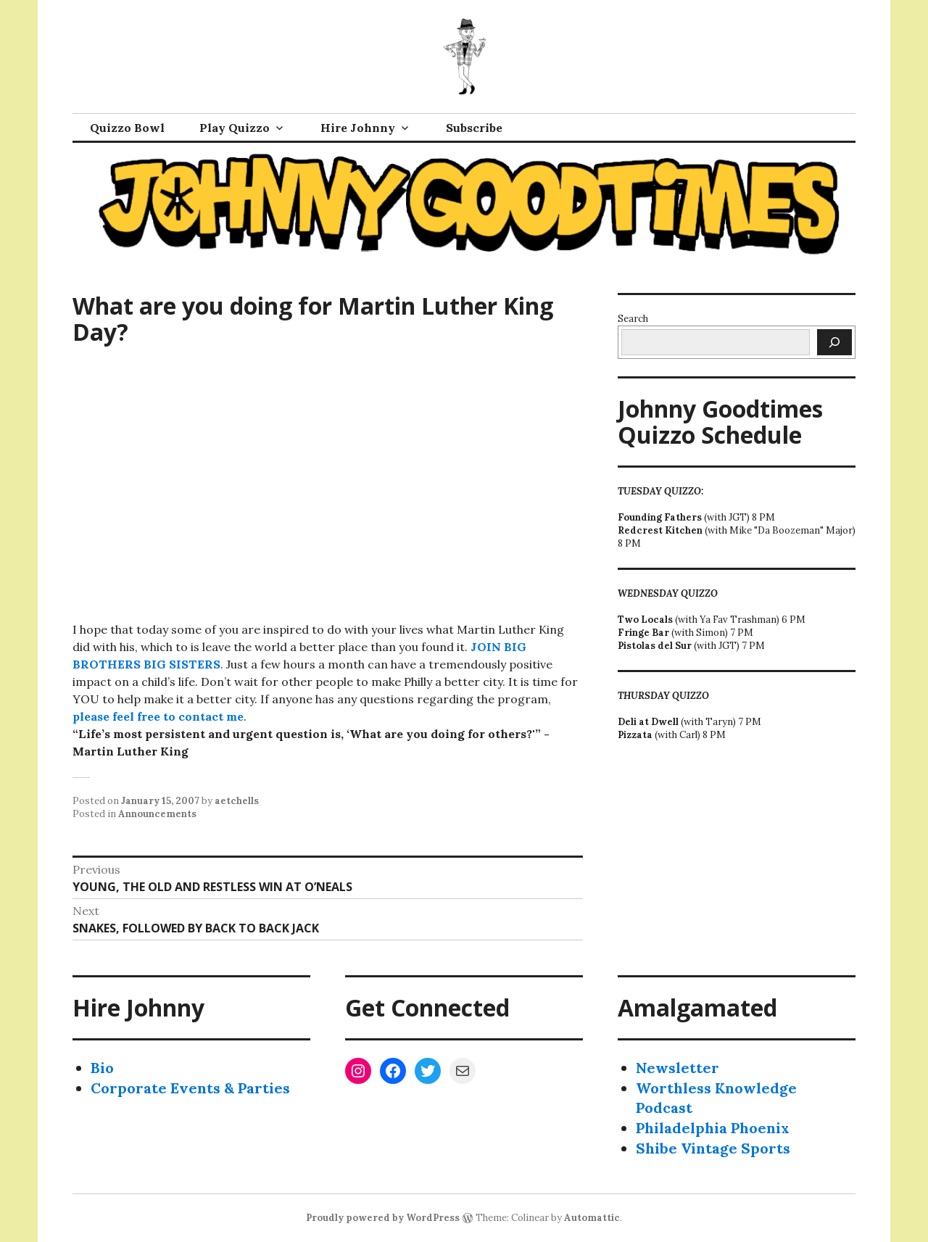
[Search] (834, 342)
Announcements (157, 814)
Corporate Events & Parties (190, 1088)
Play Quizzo (234, 127)
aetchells (237, 801)
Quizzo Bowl (127, 127)
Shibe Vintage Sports (713, 1148)
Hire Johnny (357, 127)
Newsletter (677, 1068)
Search (633, 318)
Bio (102, 1068)
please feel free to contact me (158, 716)
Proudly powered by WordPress (383, 1218)
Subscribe (474, 127)
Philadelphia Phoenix (713, 1128)
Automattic (592, 1218)
